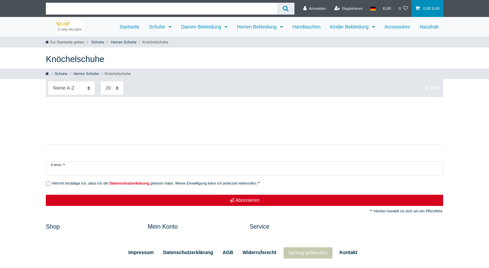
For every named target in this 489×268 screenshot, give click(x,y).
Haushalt (429, 27)
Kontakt (348, 252)
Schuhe (157, 27)
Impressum (141, 252)
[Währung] (387, 8)
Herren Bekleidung (257, 27)
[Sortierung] (71, 88)
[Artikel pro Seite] (112, 88)
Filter (433, 88)
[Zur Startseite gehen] (65, 42)
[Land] (372, 8)
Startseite (130, 27)
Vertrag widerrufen (308, 252)
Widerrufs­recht (259, 252)
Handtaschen (306, 27)
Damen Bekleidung (201, 27)
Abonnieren (245, 200)
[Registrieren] (348, 8)
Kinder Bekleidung (350, 27)
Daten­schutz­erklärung (188, 252)
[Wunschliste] (403, 8)
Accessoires (397, 27)
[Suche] (285, 9)
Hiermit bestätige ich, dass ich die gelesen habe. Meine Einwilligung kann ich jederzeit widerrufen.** (156, 183)
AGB (227, 252)
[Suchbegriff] (161, 9)
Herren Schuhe (123, 42)
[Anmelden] (315, 8)
